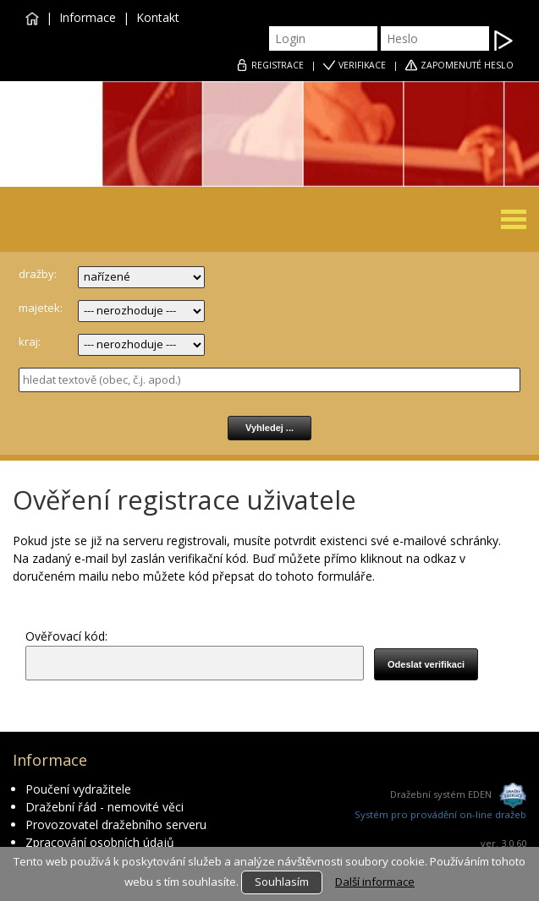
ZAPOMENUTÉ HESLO (467, 65)
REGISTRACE (277, 65)
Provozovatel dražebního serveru (115, 824)
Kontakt (157, 17)
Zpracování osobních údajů (99, 842)
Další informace (375, 881)
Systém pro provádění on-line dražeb (440, 814)
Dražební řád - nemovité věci (104, 807)
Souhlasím (282, 881)
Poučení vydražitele (78, 789)
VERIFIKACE (362, 65)
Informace (87, 17)
